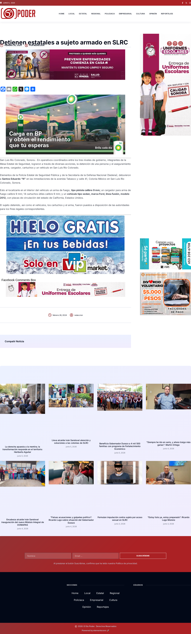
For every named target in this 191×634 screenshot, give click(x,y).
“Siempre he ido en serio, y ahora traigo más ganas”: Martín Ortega (168, 443)
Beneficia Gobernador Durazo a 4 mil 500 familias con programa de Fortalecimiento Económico (119, 446)
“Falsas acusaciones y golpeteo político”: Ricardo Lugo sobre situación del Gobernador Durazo (71, 520)
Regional (96, 14)
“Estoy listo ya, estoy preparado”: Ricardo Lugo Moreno (168, 518)
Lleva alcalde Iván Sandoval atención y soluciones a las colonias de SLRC (71, 441)
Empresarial (125, 14)
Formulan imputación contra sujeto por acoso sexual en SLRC (120, 518)
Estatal (83, 14)
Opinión (153, 14)
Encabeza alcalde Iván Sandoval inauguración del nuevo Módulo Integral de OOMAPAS (22, 522)
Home (61, 14)
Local (71, 14)
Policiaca (110, 14)
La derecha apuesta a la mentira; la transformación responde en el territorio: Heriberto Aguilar (23, 449)
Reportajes (167, 14)
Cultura (140, 14)
